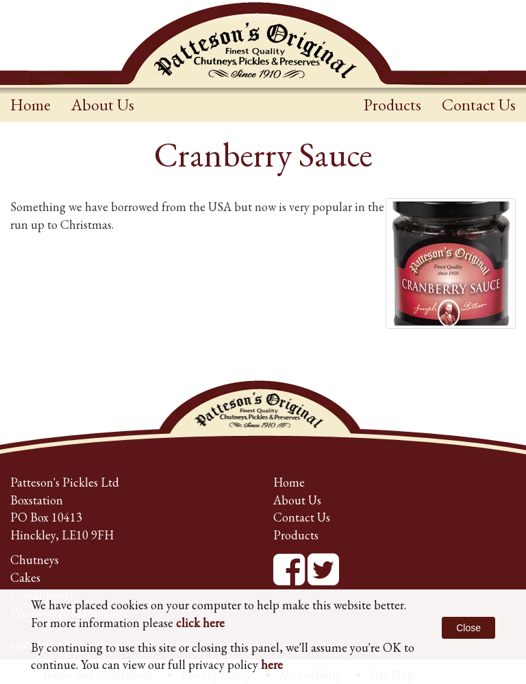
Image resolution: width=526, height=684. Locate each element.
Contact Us (479, 104)
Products (392, 104)
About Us (102, 104)
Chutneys (34, 559)
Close (468, 627)
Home (30, 104)
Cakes (25, 577)
